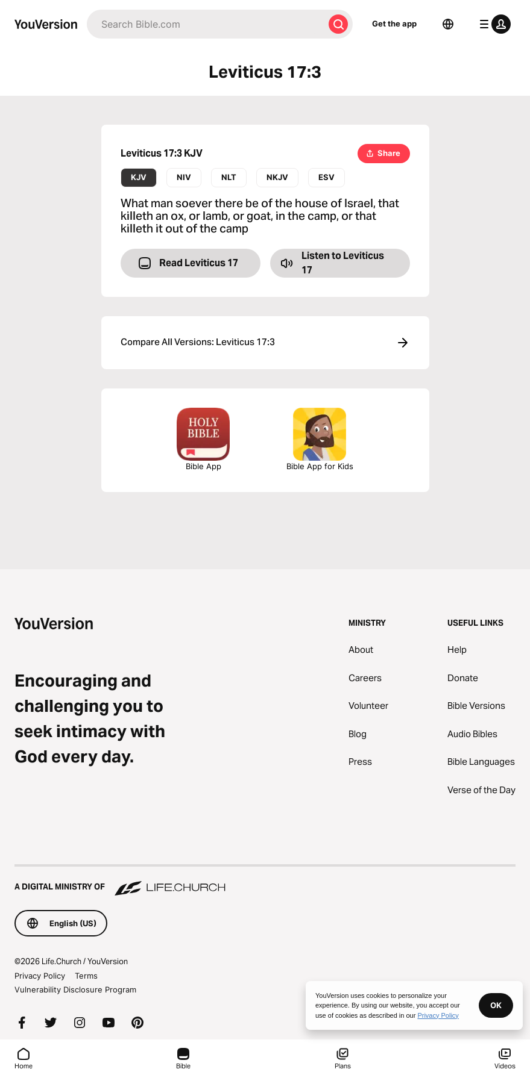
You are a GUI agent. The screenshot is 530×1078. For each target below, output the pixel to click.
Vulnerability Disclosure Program (75, 989)
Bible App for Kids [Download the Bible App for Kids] (319, 439)
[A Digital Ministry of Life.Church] (265, 881)
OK (496, 1005)
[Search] (205, 24)
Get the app (394, 23)
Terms (86, 975)
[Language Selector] (448, 24)
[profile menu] (493, 24)
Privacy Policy (39, 975)
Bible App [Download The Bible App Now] (203, 439)
